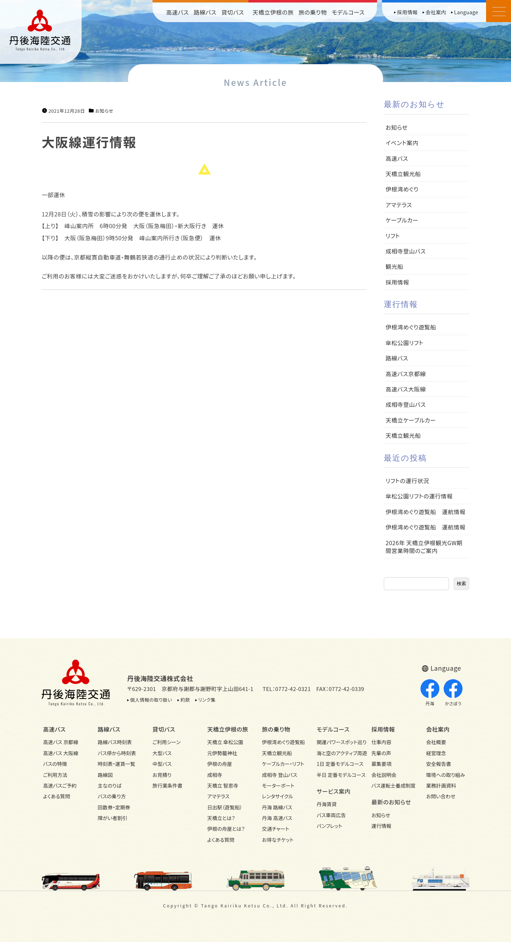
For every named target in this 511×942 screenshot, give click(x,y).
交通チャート (275, 828)
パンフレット (329, 825)
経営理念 (436, 753)
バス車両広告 (331, 815)
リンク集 (207, 699)
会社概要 (436, 742)
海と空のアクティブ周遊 (338, 753)
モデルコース (348, 12)
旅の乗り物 (313, 12)
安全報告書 (438, 763)
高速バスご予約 (60, 785)
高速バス (177, 12)
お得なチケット (278, 839)
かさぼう (453, 692)
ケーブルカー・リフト (283, 763)
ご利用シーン (167, 742)
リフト (393, 235)
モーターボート (278, 785)
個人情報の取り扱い (151, 699)
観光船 (394, 266)
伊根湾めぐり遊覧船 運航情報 (425, 511)
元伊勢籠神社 (222, 753)
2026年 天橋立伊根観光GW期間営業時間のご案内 (424, 546)
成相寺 (214, 774)
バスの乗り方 (112, 796)
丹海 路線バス (277, 807)
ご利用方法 (55, 774)
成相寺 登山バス (279, 774)
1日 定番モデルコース (338, 763)
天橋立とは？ (221, 817)
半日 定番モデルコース (338, 774)
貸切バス (232, 12)
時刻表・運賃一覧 (116, 763)
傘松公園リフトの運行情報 (419, 496)
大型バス (162, 753)
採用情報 (407, 12)
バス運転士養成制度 (392, 785)
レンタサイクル (277, 796)
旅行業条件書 (167, 785)
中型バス (162, 763)
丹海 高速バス (277, 817)
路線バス (205, 12)
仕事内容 (381, 742)
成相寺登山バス (406, 251)
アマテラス (399, 204)
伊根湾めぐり (402, 189)
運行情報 (381, 825)
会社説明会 (383, 774)
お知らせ (104, 111)
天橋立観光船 (403, 173)
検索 (461, 583)
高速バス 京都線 (60, 742)
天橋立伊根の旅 (273, 12)
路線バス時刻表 (115, 742)
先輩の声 (381, 753)
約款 (185, 699)
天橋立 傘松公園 (225, 742)
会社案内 (435, 12)
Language (466, 12)
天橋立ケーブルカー (411, 420)
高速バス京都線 (406, 373)
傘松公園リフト (404, 342)
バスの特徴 (55, 763)
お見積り (162, 774)
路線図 (105, 774)
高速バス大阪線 (406, 389)
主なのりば (110, 785)
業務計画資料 (441, 785)
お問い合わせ (440, 796)
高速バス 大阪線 (60, 753)
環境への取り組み (445, 774)
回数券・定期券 (114, 807)
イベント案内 (402, 142)
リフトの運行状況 (407, 480)
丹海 (429, 692)
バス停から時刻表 (117, 753)
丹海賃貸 (327, 804)
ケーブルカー (402, 220)
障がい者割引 (112, 817)
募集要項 (381, 763)
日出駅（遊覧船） (224, 807)
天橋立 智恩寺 (222, 785)
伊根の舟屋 (219, 763)
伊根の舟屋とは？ (226, 828)
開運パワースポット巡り (338, 742)
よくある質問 (56, 796)
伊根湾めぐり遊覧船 (411, 327)
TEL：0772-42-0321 (287, 688)
